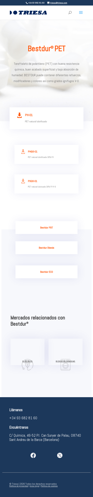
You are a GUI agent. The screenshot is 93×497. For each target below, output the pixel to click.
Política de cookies (49, 486)
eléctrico (28, 362)
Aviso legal (34, 486)
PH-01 (29, 115)
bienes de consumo (65, 362)
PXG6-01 (33, 181)
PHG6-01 (33, 152)
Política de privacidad (18, 486)
